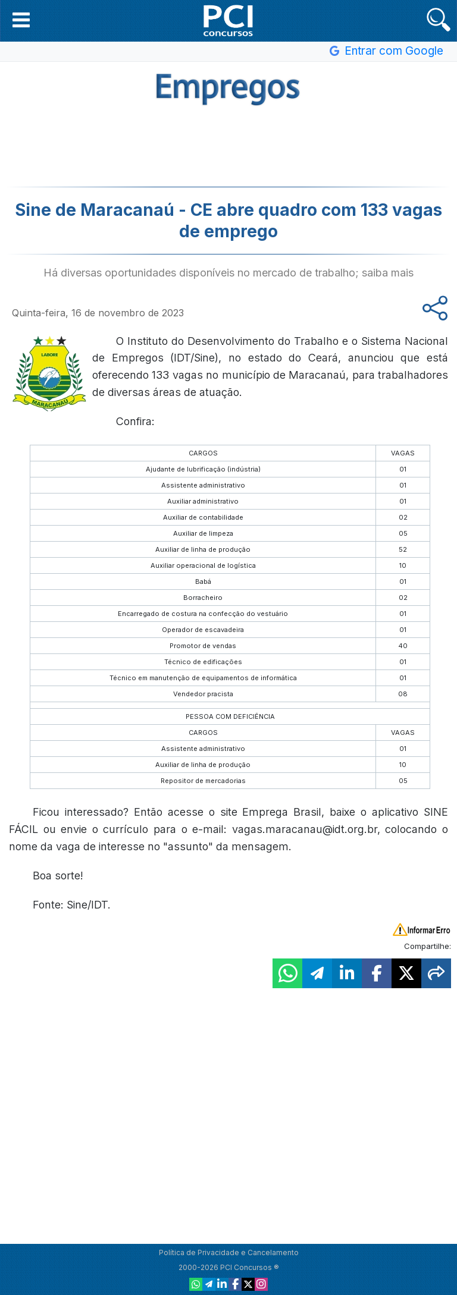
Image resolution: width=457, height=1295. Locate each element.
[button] (21, 19)
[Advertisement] (228, 145)
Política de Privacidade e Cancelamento (229, 1252)
